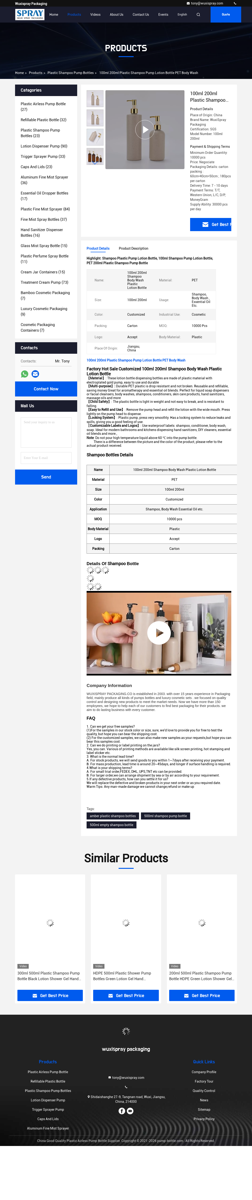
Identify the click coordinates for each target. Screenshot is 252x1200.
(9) (44, 312)
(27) (43, 107)
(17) (44, 196)
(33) (43, 156)
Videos (95, 14)
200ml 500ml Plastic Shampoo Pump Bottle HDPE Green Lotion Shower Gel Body (200, 976)
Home (53, 14)
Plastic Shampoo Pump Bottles (71, 73)
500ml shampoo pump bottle (165, 816)
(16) (42, 233)
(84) (45, 209)
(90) (44, 146)
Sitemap (204, 1109)
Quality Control (204, 1091)
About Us (116, 14)
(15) (44, 246)
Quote (226, 14)
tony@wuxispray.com (205, 3)
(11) (44, 259)
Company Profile (204, 1072)
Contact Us (141, 14)
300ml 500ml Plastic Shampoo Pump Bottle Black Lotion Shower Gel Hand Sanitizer (48, 976)
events (163, 14)
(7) (45, 296)
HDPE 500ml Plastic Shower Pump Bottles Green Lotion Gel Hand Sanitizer (122, 976)
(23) (40, 133)
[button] (95, 163)
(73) (44, 282)
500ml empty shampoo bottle (111, 825)
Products (74, 14)
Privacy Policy (204, 1119)
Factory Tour (204, 1081)
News (204, 1100)
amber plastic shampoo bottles (113, 816)
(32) (43, 120)
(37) (44, 219)
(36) (44, 180)
